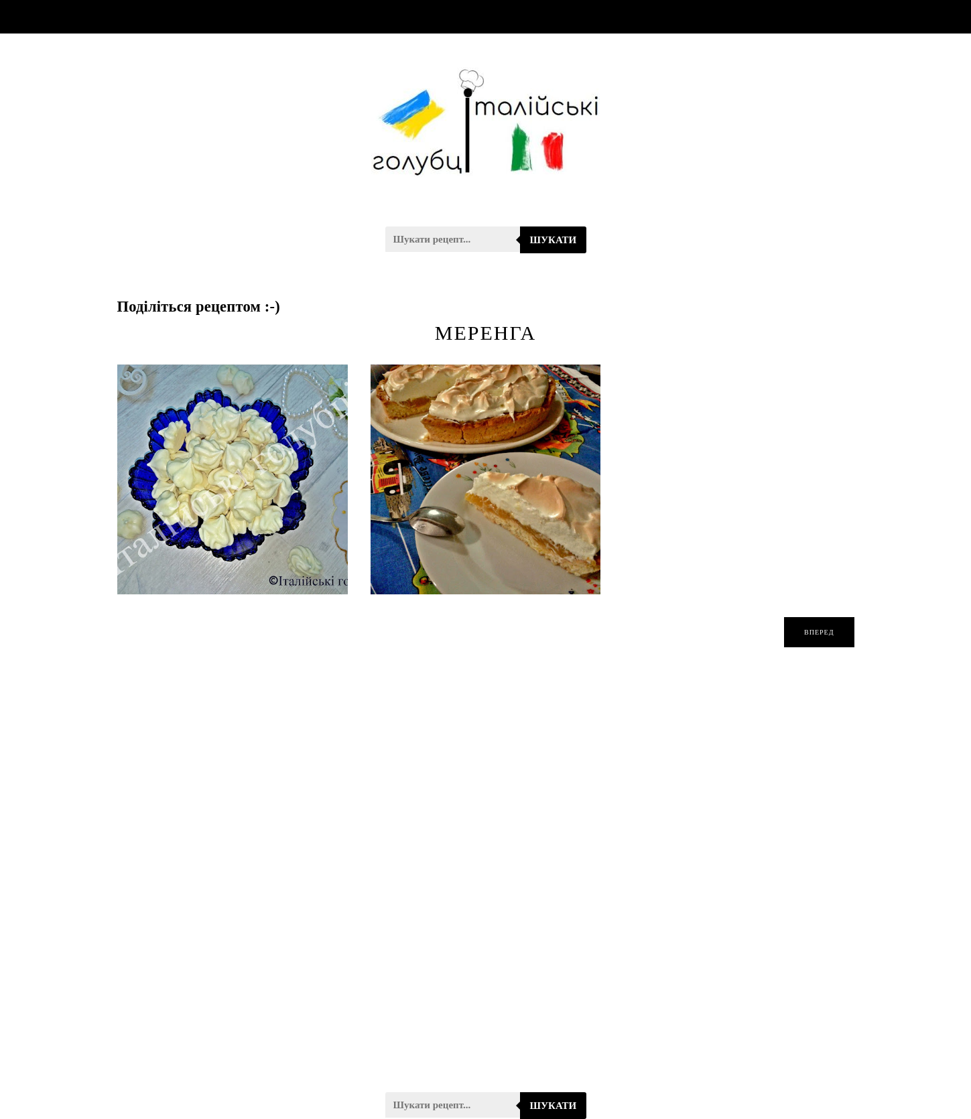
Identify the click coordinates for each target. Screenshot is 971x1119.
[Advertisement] (485, 878)
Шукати (553, 240)
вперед (819, 632)
